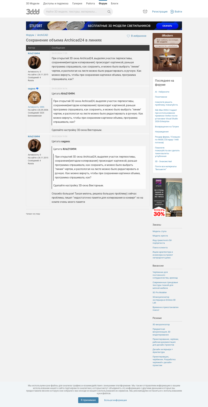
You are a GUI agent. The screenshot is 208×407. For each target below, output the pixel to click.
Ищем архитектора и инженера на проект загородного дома (163, 255)
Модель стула (159, 231)
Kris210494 (34, 53)
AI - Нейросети (162, 92)
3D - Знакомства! (163, 161)
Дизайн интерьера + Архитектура (163, 351)
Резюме (157, 318)
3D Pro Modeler (160, 292)
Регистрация (160, 11)
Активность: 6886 (36, 107)
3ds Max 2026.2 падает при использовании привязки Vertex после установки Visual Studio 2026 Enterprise (166, 116)
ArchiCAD (42, 35)
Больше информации (115, 400)
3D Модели (32, 3)
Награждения (162, 131)
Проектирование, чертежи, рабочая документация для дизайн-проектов (166, 342)
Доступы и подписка (55, 3)
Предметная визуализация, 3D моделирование (161, 332)
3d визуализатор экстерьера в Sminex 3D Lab (164, 300)
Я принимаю (88, 400)
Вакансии (158, 265)
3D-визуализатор (161, 324)
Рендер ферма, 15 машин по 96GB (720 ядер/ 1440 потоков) (167, 140)
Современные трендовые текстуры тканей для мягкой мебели (165, 285)
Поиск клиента (160, 247)
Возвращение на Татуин (167, 126)
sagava (31, 88)
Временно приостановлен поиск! (166, 308)
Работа (90, 3)
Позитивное (161, 97)
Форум (103, 3)
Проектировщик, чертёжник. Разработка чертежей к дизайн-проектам (164, 361)
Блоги (114, 3)
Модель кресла (160, 235)
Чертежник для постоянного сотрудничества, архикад (165, 275)
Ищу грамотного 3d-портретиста (162, 241)
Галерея (77, 3)
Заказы (157, 224)
